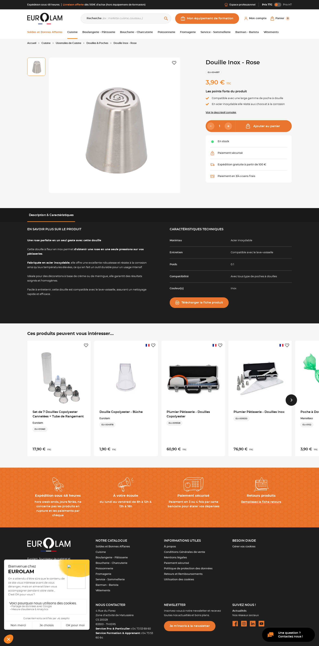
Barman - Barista (107, 582)
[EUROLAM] (44, 18)
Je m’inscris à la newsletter (190, 623)
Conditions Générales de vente (184, 549)
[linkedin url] (253, 620)
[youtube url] (261, 620)
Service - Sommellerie (110, 576)
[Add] (228, 126)
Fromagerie (103, 571)
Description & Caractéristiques (51, 215)
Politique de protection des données (188, 565)
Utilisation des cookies (179, 576)
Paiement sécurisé (176, 560)
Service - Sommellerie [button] (216, 32)
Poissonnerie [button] (166, 32)
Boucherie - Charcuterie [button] (136, 32)
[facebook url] (235, 620)
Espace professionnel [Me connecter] (240, 4)
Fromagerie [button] (188, 32)
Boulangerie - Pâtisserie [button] (98, 32)
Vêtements (103, 587)
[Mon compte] (255, 18)
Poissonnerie (104, 565)
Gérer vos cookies (244, 543)
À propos (170, 543)
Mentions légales (175, 554)
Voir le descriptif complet (221, 112)
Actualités (239, 608)
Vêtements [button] (271, 32)
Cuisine (101, 549)
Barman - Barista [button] (247, 32)
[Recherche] (126, 18)
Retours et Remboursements (183, 571)
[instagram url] (244, 620)
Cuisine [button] (72, 32)
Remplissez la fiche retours (261, 499)
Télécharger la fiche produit (199, 303)
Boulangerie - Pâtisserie (112, 554)
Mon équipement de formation (207, 18)
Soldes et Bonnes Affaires (113, 543)
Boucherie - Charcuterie (111, 560)
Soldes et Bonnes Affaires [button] (44, 32)
